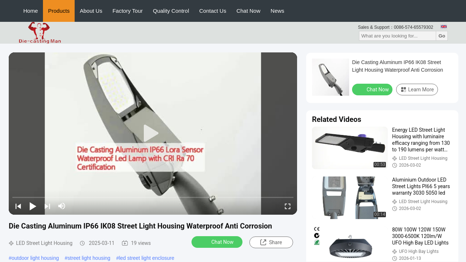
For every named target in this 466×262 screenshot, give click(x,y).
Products (59, 11)
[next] (47, 206)
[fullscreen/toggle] (287, 206)
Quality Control (171, 11)
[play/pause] (32, 206)
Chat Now (248, 10)
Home (30, 11)
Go (441, 36)
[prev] (18, 206)
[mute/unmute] (62, 206)
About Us (91, 11)
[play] (153, 133)
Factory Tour (127, 11)
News (277, 11)
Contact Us (212, 11)
